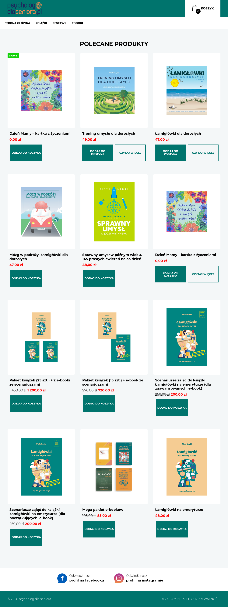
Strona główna (17, 23)
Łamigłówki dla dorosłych (178, 133)
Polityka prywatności (201, 599)
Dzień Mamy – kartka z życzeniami (185, 255)
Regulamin (170, 599)
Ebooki (77, 23)
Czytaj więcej (130, 153)
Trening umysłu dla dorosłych (108, 133)
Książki (41, 23)
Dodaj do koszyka (26, 153)
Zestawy (59, 23)
